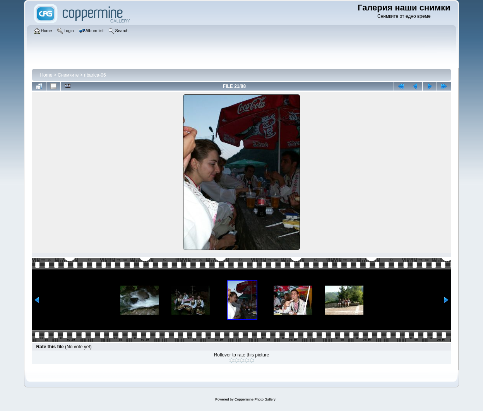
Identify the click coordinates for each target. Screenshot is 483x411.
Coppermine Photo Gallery (255, 399)
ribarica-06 (95, 75)
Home (46, 75)
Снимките (68, 75)
